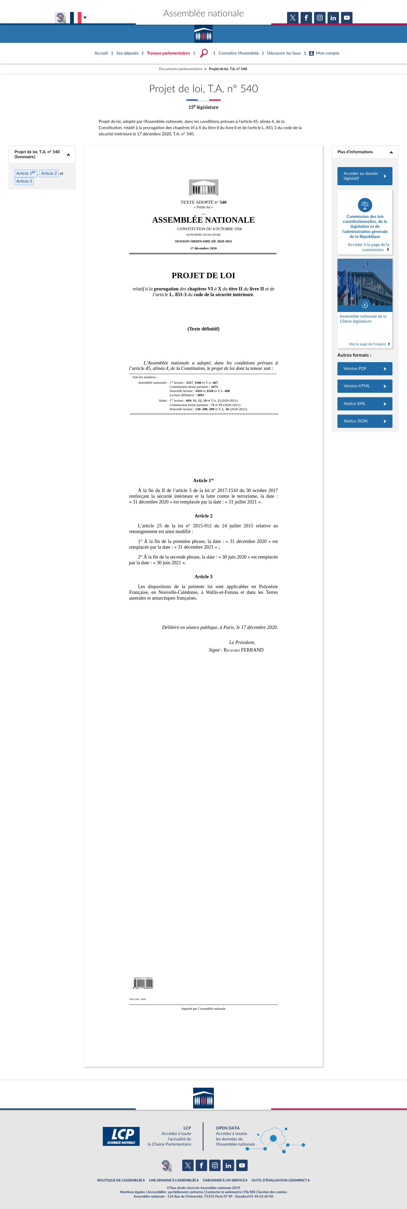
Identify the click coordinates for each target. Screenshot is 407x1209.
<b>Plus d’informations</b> (365, 152)
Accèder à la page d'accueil (203, 32)
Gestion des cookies (272, 1192)
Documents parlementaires (180, 69)
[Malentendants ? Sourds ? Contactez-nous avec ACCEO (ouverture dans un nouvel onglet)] (165, 1165)
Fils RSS (249, 1192)
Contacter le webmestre (224, 1192)
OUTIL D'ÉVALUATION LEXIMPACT (279, 1180)
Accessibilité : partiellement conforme (175, 1192)
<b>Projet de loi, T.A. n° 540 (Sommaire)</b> (42, 154)
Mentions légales (132, 1192)
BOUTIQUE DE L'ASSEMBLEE (119, 1180)
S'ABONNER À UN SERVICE (224, 1180)
